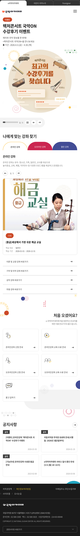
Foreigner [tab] (66, 3)
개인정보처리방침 (23, 488)
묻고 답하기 (20, 397)
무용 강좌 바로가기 (39, 289)
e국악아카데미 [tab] (13, 3)
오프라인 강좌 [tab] (40, 146)
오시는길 (18, 493)
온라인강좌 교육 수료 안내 (59, 347)
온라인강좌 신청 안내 (20, 347)
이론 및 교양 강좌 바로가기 (39, 261)
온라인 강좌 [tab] (15, 146)
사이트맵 (6, 493)
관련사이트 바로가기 (14, 529)
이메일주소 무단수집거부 (65, 488)
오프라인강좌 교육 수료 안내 (59, 372)
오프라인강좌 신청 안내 (20, 372)
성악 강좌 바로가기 (39, 280)
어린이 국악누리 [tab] (40, 3)
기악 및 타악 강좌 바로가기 (39, 270)
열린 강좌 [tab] (65, 146)
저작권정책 (7, 488)
